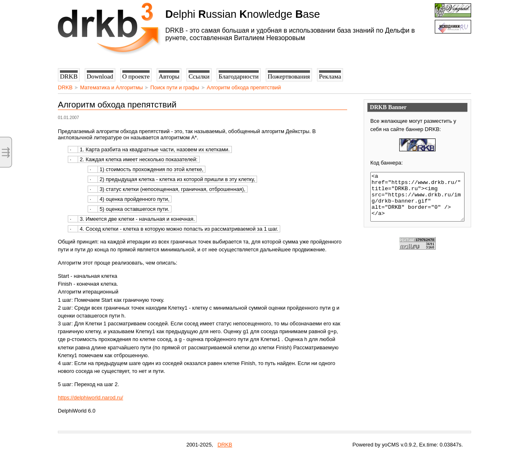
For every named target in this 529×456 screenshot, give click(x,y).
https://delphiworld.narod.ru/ (90, 397)
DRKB (65, 87)
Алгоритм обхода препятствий (244, 87)
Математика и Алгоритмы (111, 87)
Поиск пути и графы (174, 87)
